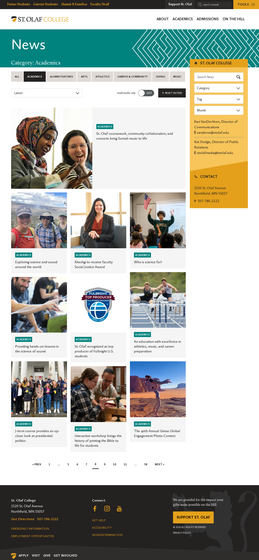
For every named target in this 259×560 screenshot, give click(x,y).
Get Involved (65, 555)
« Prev (36, 464)
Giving (160, 76)
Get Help (98, 520)
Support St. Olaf (193, 517)
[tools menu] (246, 4)
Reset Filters (172, 92)
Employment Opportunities (32, 536)
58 (145, 464)
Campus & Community (132, 76)
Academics (34, 76)
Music (177, 76)
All (17, 76)
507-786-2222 (208, 201)
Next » (159, 464)
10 (114, 464)
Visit (36, 555)
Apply (24, 555)
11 (125, 464)
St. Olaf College (213, 63)
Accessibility (101, 527)
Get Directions (22, 519)
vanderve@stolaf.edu (213, 132)
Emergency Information (30, 528)
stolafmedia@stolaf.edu (215, 153)
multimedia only (126, 93)
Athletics (102, 76)
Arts (84, 76)
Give (47, 555)
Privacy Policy (182, 532)
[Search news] (219, 77)
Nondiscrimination (107, 535)
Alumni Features (61, 76)
